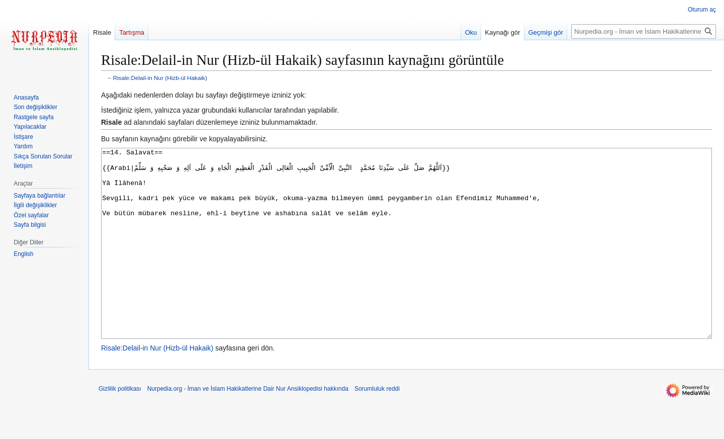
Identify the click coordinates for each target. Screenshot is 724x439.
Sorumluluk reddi (377, 426)
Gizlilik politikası (120, 426)
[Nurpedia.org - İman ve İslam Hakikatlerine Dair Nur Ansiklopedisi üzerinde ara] (643, 31)
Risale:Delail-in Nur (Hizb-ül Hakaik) (160, 77)
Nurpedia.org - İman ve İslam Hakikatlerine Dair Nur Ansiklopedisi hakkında (247, 426)
